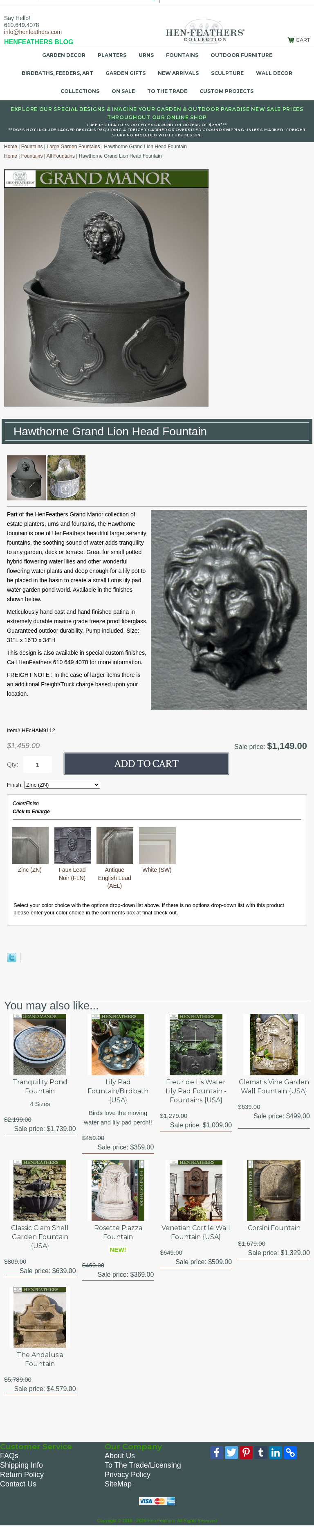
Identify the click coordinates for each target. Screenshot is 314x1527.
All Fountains (61, 156)
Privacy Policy (127, 1474)
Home (10, 146)
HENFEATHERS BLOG (38, 41)
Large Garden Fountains (73, 146)
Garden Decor (63, 55)
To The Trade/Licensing (143, 1465)
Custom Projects (226, 91)
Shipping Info (21, 1465)
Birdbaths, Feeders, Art (57, 73)
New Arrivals (178, 73)
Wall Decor (274, 73)
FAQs (9, 1456)
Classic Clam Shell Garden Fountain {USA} (40, 1237)
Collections (80, 91)
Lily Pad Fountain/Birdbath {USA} (117, 1091)
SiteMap (118, 1484)
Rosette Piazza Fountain (118, 1232)
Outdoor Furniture (241, 55)
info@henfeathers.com (33, 32)
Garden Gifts (125, 73)
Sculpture (227, 73)
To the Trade (167, 91)
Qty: (12, 764)
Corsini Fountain (274, 1228)
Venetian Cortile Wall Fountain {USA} (195, 1232)
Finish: (15, 785)
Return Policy (22, 1474)
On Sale (123, 91)
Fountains (182, 55)
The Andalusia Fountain (40, 1359)
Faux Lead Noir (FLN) (72, 870)
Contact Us (18, 1484)
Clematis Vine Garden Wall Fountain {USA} (274, 1086)
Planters (112, 55)
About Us (120, 1456)
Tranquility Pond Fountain (40, 1086)
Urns (146, 55)
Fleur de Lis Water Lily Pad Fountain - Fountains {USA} (196, 1091)
